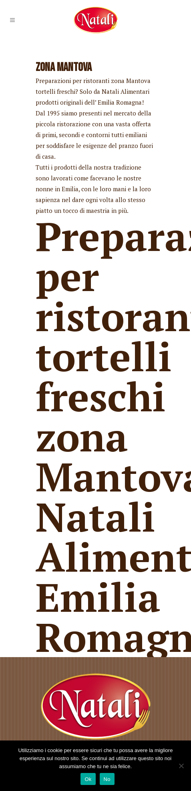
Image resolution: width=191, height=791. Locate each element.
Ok (87, 779)
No (107, 779)
